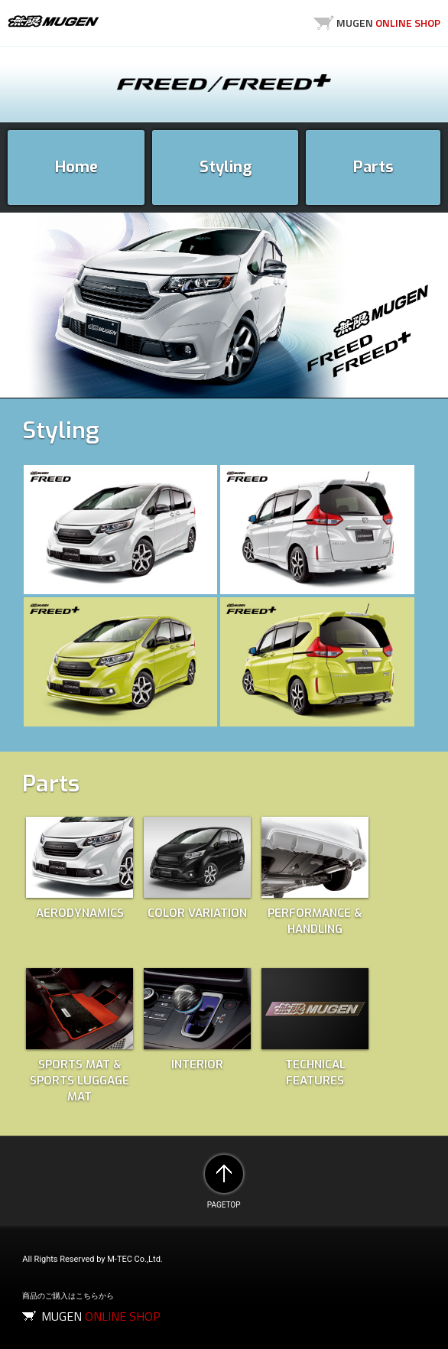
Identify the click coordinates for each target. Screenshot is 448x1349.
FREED (224, 83)
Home (76, 167)
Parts (373, 167)
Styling (226, 167)
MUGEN (53, 21)
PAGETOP (224, 1174)
